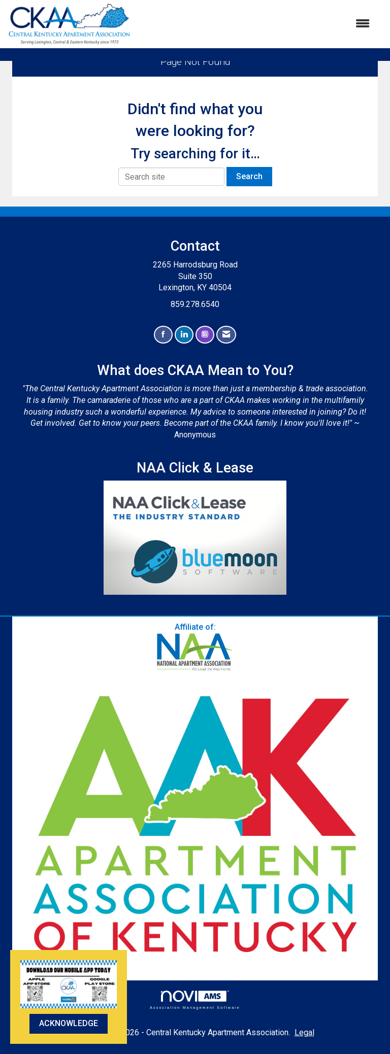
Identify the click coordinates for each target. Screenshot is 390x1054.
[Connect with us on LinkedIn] (184, 335)
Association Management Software (195, 1000)
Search (249, 176)
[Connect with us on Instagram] (205, 335)
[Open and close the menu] (255, 24)
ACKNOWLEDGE (68, 1023)
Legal (304, 1032)
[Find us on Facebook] (163, 335)
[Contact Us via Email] (226, 335)
